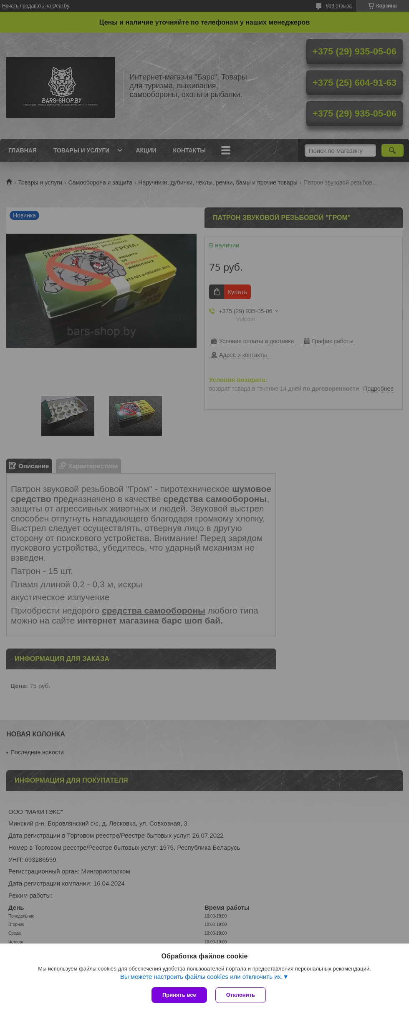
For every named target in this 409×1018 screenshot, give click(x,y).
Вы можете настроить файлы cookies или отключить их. (201, 976)
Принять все (179, 995)
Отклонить (240, 995)
